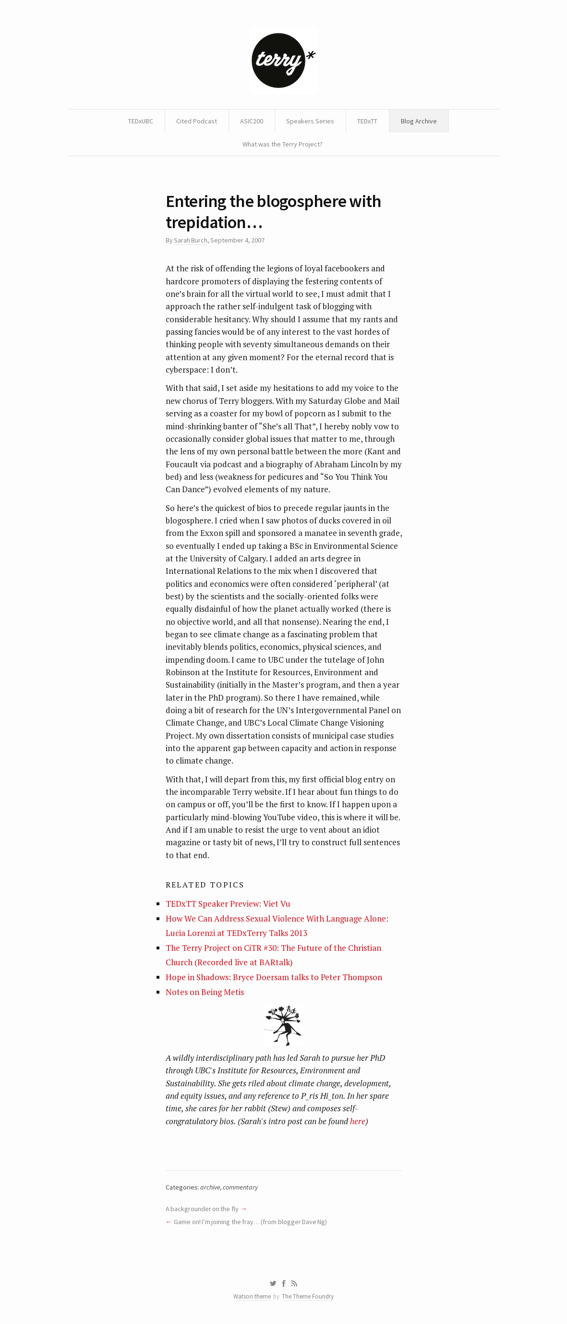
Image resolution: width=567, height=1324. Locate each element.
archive (210, 1187)
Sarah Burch (190, 240)
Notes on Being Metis (205, 991)
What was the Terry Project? (282, 144)
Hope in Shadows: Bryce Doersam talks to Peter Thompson (274, 977)
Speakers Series (310, 121)
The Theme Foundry (308, 1296)
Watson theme (252, 1296)
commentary (240, 1187)
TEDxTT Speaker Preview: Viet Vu (228, 903)
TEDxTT (367, 121)
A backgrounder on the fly (202, 1208)
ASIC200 (251, 121)
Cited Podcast (196, 121)
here (357, 1121)
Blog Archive (419, 121)
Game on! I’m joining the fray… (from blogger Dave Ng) (250, 1221)
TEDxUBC (140, 121)
